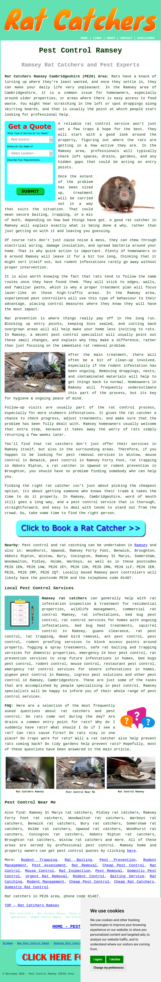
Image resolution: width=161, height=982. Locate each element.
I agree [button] (97, 959)
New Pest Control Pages (33, 943)
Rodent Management (46, 882)
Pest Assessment (49, 865)
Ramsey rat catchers (64, 598)
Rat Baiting (78, 860)
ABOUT (111, 38)
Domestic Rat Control (26, 887)
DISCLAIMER (145, 38)
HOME (84, 38)
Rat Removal (84, 865)
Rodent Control (89, 876)
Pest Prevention (118, 860)
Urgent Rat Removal (46, 876)
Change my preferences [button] (108, 967)
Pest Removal (108, 871)
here (131, 851)
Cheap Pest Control (123, 865)
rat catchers (88, 840)
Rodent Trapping (39, 860)
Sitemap (8, 943)
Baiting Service (127, 876)
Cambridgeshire (63, 680)
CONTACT (126, 38)
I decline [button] (114, 959)
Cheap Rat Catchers (134, 882)
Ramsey (141, 545)
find (20, 813)
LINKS (97, 38)
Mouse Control (39, 871)
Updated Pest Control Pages (72, 943)
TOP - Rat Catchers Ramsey (32, 905)
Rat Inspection (74, 871)
